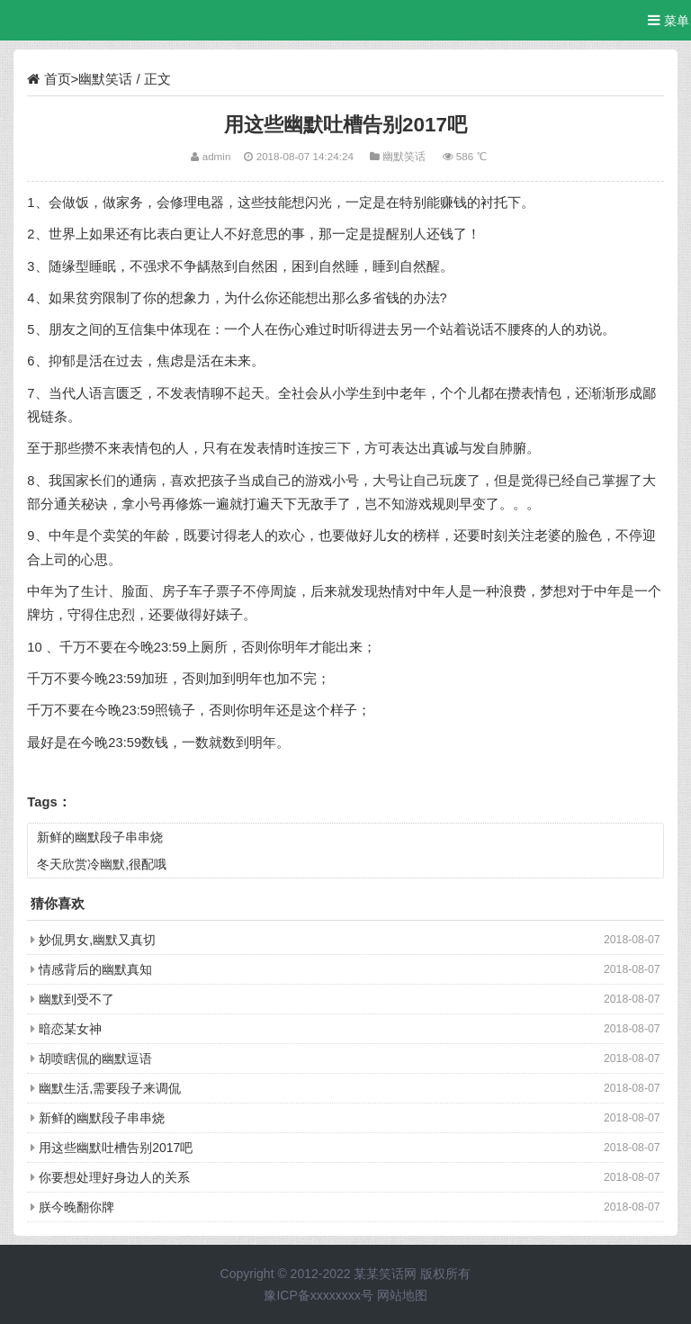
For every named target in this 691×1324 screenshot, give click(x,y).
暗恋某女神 (70, 1029)
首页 (57, 78)
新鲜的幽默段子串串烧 (100, 837)
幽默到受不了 (76, 999)
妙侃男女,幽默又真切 (97, 939)
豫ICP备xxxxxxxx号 (318, 1295)
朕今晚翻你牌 (76, 1207)
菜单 (668, 20)
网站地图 (402, 1295)
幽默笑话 (105, 78)
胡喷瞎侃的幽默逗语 (95, 1058)
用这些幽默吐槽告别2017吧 (116, 1147)
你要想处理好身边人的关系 (114, 1177)
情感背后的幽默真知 (95, 969)
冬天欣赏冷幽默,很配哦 (101, 864)
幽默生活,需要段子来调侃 (110, 1088)
